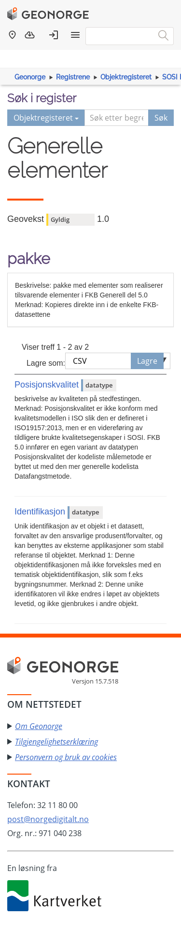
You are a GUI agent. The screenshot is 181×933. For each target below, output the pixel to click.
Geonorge (29, 77)
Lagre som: (46, 363)
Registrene (73, 77)
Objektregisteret (126, 77)
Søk (160, 117)
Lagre (147, 361)
